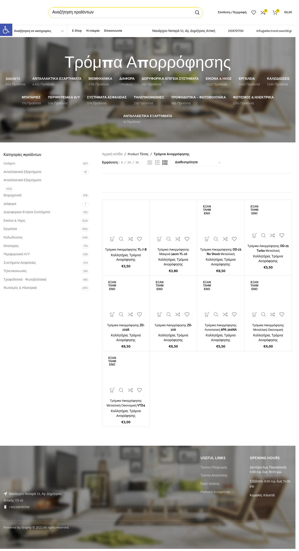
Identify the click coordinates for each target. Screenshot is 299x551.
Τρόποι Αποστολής (214, 475)
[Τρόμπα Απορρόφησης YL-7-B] (126, 223)
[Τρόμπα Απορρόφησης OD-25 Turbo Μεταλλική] (268, 221)
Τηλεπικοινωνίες (15, 271)
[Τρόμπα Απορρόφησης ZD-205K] (126, 299)
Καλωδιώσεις (13, 237)
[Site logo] (21, 12)
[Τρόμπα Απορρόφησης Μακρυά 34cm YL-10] (173, 223)
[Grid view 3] (157, 163)
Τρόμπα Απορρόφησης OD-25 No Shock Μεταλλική (220, 251)
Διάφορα (10, 204)
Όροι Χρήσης (210, 484)
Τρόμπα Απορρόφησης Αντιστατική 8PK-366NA (221, 327)
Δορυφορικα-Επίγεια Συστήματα (27, 212)
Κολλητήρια (119, 260)
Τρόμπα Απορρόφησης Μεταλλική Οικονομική (268, 327)
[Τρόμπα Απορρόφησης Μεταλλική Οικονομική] (268, 299)
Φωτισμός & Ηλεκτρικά (20, 288)
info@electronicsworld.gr (274, 31)
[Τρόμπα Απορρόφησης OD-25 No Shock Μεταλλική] (220, 223)
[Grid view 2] (149, 163)
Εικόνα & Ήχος (14, 221)
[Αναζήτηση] (125, 12)
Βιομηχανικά (13, 195)
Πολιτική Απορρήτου (215, 492)
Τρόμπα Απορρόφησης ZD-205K (126, 327)
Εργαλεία (10, 229)
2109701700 (235, 31)
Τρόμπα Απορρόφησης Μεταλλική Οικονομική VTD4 (126, 402)
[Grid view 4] (164, 163)
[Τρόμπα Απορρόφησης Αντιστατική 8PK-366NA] (220, 299)
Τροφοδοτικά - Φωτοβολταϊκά (25, 279)
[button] (6, 30)
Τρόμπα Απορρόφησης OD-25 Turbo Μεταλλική (268, 248)
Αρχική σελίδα (112, 154)
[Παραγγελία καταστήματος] (198, 162)
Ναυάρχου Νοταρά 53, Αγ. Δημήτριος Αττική (183, 31)
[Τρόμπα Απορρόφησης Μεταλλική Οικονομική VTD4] (126, 375)
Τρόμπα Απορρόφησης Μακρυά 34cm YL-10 (173, 251)
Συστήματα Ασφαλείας (20, 263)
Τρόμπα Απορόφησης (128, 262)
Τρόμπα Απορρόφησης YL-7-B (126, 251)
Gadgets (9, 163)
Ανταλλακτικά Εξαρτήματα (22, 172)
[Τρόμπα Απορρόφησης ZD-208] (173, 299)
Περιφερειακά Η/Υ (17, 254)
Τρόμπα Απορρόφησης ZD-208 (173, 327)
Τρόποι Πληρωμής (213, 467)
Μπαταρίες (11, 246)
